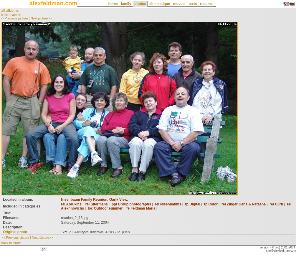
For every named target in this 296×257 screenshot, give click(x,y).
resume (206, 4)
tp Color (211, 204)
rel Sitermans (96, 204)
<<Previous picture (14, 18)
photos (140, 4)
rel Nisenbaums (168, 204)
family (126, 4)
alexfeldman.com (53, 3)
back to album (11, 15)
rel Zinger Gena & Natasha (243, 204)
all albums (10, 11)
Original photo (15, 232)
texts (192, 4)
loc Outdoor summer (105, 208)
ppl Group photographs (131, 204)
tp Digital (192, 204)
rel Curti (276, 204)
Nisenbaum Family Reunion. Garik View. (94, 199)
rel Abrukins (71, 204)
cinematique (159, 4)
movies (179, 4)
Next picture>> (41, 18)
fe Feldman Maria (140, 208)
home (113, 4)
